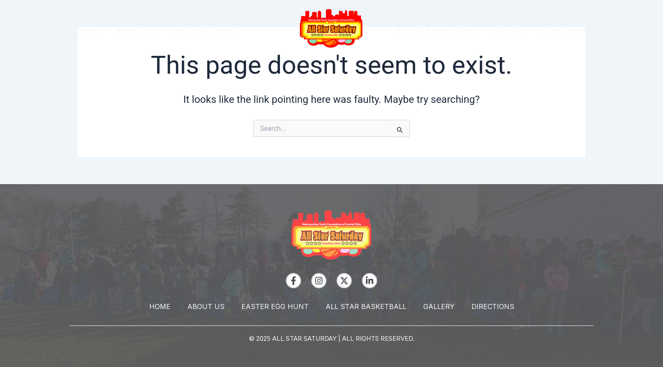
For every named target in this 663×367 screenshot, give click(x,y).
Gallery (510, 30)
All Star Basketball (437, 30)
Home (88, 30)
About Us (134, 30)
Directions (563, 30)
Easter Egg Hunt (203, 30)
